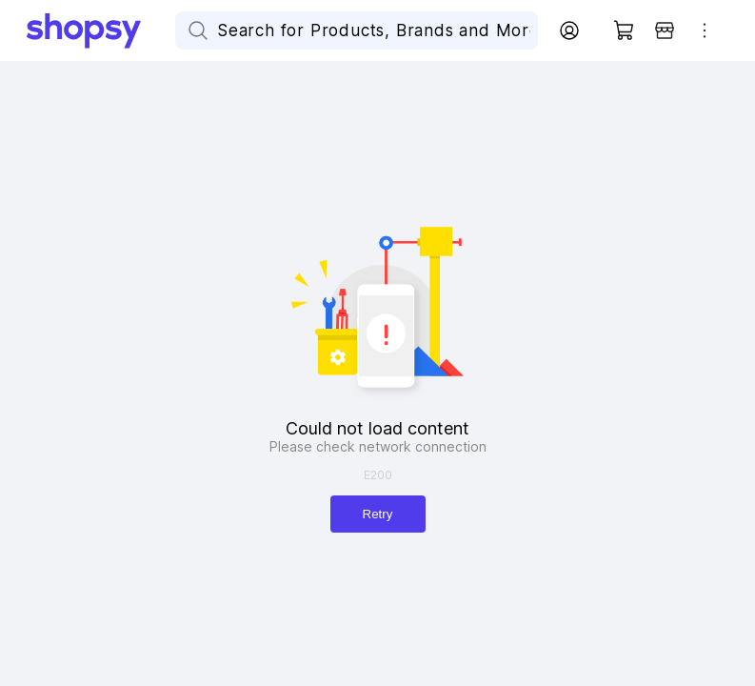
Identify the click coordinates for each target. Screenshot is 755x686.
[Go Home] (101, 30)
